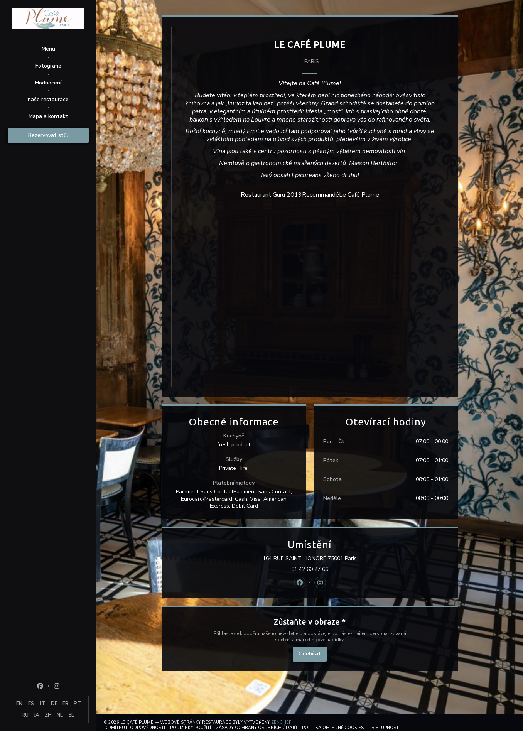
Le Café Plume (359, 195)
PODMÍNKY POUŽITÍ (190, 728)
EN (19, 703)
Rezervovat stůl (48, 135)
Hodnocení (48, 82)
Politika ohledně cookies (333, 728)
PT (77, 703)
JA (36, 715)
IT (42, 703)
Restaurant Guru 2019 (271, 195)
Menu (48, 48)
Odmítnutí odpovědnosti (134, 728)
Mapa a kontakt (48, 116)
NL (60, 715)
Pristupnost (384, 728)
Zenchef (281, 722)
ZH (48, 715)
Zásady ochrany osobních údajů (256, 728)
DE (54, 703)
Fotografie (48, 65)
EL (71, 715)
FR (65, 703)
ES (31, 703)
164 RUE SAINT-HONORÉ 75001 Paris (342, 558)
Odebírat (310, 653)
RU (25, 715)
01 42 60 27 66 (309, 569)
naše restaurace (48, 99)
